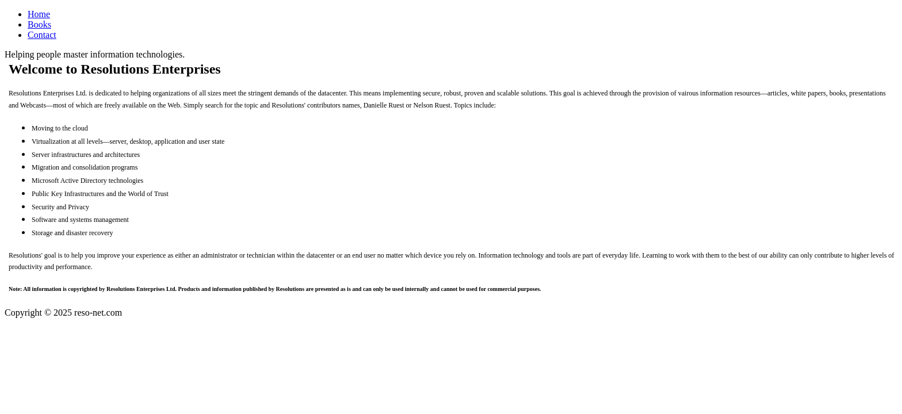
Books (39, 24)
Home (39, 14)
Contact (42, 35)
